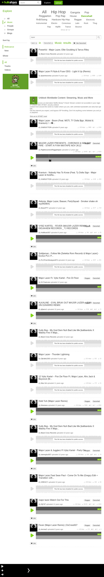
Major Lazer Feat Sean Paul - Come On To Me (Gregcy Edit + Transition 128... (68, 476)
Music (9, 22)
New (6, 50)
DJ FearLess (45, 282)
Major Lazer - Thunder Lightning (54, 354)
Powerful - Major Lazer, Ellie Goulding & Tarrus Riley (64, 50)
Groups (10, 29)
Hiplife (58, 27)
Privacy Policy (86, 7)
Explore (47, 3)
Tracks (7, 66)
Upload (58, 3)
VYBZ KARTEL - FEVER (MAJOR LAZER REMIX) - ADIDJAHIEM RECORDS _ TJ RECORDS (64, 227)
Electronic (90, 20)
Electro (54, 23)
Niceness (44, 405)
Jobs (65, 7)
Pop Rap (60, 16)
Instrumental (41, 23)
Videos (7, 70)
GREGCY (44, 482)
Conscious (66, 23)
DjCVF (43, 504)
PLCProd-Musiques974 (49, 260)
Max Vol (44, 383)
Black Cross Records (48, 54)
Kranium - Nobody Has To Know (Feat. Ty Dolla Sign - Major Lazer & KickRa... (67, 173)
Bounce (78, 27)
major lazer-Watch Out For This (54, 500)
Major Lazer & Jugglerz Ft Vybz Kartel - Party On (62, 450)
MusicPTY (44, 208)
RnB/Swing (41, 19)
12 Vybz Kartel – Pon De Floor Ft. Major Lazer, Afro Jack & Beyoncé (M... (67, 377)
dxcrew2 (44, 529)
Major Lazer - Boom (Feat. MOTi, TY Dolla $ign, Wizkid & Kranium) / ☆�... (66, 121)
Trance (68, 27)
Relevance (9, 47)
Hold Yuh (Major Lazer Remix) (53, 401)
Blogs (9, 33)
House (73, 16)
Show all (64, 30)
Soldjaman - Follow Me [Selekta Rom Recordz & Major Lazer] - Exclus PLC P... (69, 254)
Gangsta (75, 12)
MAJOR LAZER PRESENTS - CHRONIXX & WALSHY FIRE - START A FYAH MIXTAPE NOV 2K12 (65, 144)
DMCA (73, 7)
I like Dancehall (79, 43)
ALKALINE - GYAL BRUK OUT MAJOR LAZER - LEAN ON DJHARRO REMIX (65, 304)
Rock (86, 23)
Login (45, 7)
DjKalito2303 (45, 359)
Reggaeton (45, 16)
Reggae (78, 19)
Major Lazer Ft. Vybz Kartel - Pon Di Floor (59, 278)
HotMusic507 (45, 233)
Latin (77, 23)
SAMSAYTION (46, 127)
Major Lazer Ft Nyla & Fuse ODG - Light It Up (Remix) (64, 71)
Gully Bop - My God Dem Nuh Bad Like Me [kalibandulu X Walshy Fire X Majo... (66, 331)
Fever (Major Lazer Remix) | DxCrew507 (58, 525)
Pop (86, 12)
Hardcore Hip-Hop (61, 19)
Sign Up (55, 7)
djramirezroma (46, 76)
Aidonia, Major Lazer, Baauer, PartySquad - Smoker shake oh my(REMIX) (68, 202)
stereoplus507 (46, 455)
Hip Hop (58, 12)
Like (33, 166)
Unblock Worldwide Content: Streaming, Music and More (66, 98)
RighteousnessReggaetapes (51, 150)
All (8, 18)
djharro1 (44, 309)
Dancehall (86, 16)
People (10, 26)
